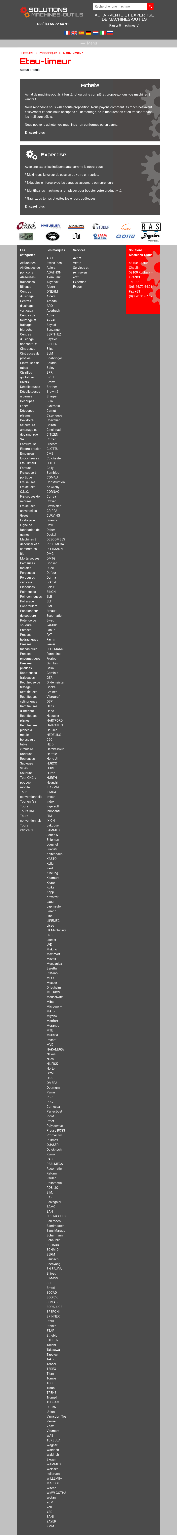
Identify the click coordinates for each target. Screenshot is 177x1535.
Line (50, 916)
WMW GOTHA (56, 1493)
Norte (50, 1068)
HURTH (52, 778)
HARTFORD (55, 720)
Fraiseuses (27, 482)
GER (50, 678)
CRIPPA (52, 511)
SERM (51, 1254)
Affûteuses (28, 263)
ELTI (49, 601)
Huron (51, 773)
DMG (50, 554)
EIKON (51, 592)
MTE (50, 1030)
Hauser (52, 730)
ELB (49, 596)
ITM (49, 816)
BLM (50, 353)
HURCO (52, 763)
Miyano (52, 1016)
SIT (49, 1283)
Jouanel (52, 844)
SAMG (51, 1207)
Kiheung (52, 873)
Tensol (51, 1364)
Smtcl (51, 1288)
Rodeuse (26, 754)
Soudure (26, 773)
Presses (25, 630)
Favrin (51, 639)
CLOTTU (52, 449)
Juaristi (52, 849)
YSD (49, 1512)
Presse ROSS (56, 1130)
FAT (49, 635)
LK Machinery (56, 930)
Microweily (54, 1006)
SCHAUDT (54, 1245)
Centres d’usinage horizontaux (28, 339)
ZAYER (51, 1521)
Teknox (52, 1359)
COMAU (52, 477)
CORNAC (53, 492)
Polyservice (55, 1126)
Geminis (52, 673)
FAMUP (52, 625)
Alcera (51, 296)
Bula (50, 401)
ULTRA (51, 1407)
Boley (50, 368)
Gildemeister (55, 682)
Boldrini (52, 363)
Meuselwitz (55, 997)
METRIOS (53, 992)
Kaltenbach (54, 854)
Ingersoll (53, 806)
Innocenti (53, 811)
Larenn (51, 911)
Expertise (79, 282)
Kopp (50, 892)
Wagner (52, 1445)
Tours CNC (27, 811)
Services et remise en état (80, 272)
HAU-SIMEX (55, 725)
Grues (24, 515)
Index (50, 801)
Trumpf (52, 1397)
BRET (50, 377)
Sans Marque (56, 1230)
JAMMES (53, 830)
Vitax (50, 1426)
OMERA (52, 1083)
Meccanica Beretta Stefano (54, 968)
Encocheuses (29, 458)
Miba (50, 1002)
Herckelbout (55, 749)
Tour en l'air (28, 801)
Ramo (51, 1154)
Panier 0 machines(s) (124, 25)
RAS (50, 1159)
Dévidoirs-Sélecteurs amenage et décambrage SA (29, 429)
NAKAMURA (55, 1049)
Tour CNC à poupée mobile (28, 782)
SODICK (52, 1297)
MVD (50, 1045)
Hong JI (52, 759)
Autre (50, 315)
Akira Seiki (54, 277)
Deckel (51, 534)
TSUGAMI (53, 1402)
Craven (51, 501)
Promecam (54, 1135)
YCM (50, 1502)
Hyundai (52, 782)
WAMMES (54, 1464)
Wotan (51, 1497)
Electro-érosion (30, 449)
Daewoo (52, 520)
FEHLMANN (55, 649)
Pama (51, 1092)
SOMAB (52, 1302)
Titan (50, 1374)
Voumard (53, 1431)
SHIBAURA (54, 1269)
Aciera (51, 268)
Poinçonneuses (31, 596)
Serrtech (52, 1259)
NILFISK (52, 1064)
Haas (50, 706)
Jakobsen (53, 825)
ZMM (50, 1526)
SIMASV (52, 1278)
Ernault (51, 611)
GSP (50, 701)
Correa (51, 496)
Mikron (51, 1011)
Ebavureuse (28, 444)
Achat (77, 258)
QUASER (52, 1145)
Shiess (51, 1273)
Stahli (50, 1321)
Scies (24, 768)
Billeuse (25, 287)
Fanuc (51, 630)
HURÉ (51, 768)
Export (77, 287)
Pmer (50, 1121)
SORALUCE (54, 1307)
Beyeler (52, 339)
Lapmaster (54, 906)
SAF (49, 1197)
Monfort (52, 1021)
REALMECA (55, 1164)
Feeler (51, 644)
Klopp (51, 882)
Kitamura (53, 878)
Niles (50, 1059)
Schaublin (53, 1240)
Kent (50, 868)
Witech (51, 1488)
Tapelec (52, 1354)
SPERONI (53, 1312)
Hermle (52, 754)
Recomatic (54, 1169)
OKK (50, 1078)
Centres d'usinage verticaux (27, 305)
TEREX (51, 1369)
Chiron (51, 425)
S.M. (50, 1192)
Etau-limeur (28, 463)
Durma (51, 577)
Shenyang (53, 1264)
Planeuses (27, 587)
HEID (50, 744)
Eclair (50, 587)
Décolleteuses (30, 387)
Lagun (51, 902)
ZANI (50, 1517)
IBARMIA (53, 787)
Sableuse (26, 763)
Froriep (51, 658)
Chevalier (53, 420)
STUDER (52, 1340)
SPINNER (53, 1316)
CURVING (53, 515)
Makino (52, 949)
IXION (51, 821)
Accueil (27, 52)
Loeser (51, 940)
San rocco (54, 1221)
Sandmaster (55, 1226)
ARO (50, 306)
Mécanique (48, 52)
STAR (50, 1331)
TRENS (51, 1393)
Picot (50, 1116)
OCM (50, 1073)
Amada (52, 301)
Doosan (52, 563)
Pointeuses (28, 592)
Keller (50, 863)
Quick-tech (54, 1149)
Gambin (52, 663)
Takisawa (53, 1350)
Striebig (52, 1335)
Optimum (53, 1087)
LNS (50, 935)
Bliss (50, 349)
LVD (49, 944)
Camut (51, 411)
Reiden (51, 1178)
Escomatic (54, 616)
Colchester (54, 458)
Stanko (51, 1326)
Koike (50, 887)
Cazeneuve (54, 415)
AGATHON (54, 272)
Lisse (50, 925)
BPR (50, 372)
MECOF (52, 978)
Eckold (51, 582)
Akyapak (53, 282)
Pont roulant (28, 606)
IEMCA (51, 792)
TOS (50, 1383)
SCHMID (52, 1250)
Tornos (51, 1378)
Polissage (27, 601)
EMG (50, 606)
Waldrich (53, 1450)
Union (51, 1412)
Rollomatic (54, 1183)
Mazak (51, 959)
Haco (50, 711)
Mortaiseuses (29, 558)
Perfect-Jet (54, 1111)
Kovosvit (53, 897)
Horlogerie (27, 520)
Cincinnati (54, 430)
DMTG (51, 558)
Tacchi (51, 1345)
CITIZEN (52, 434)
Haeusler (53, 716)
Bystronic (53, 406)
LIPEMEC (53, 921)
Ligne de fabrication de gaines (30, 529)
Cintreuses (27, 349)
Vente (77, 263)
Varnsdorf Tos (56, 1416)
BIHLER (52, 344)
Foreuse (25, 468)
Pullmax (52, 1140)
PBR (50, 1097)
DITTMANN (55, 549)
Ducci (50, 568)
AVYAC (51, 320)
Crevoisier (54, 506)
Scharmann (55, 1235)
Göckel (51, 687)
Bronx (51, 382)
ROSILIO (52, 1188)
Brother (52, 387)
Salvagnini (54, 1202)
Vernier (51, 1421)
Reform (52, 1173)
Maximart (53, 954)
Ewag (50, 620)
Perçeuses (27, 573)
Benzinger (54, 330)
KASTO (51, 859)
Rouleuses (27, 759)
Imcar (51, 797)
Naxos (51, 1054)
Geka (50, 668)
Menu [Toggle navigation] (88, 43)
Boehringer (54, 358)
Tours (24, 806)
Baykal (51, 325)
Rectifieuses (28, 692)
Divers (24, 382)
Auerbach (53, 310)
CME (50, 453)
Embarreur (27, 453)
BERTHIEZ (54, 334)
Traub (51, 1388)
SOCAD (52, 1292)
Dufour (51, 573)
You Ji (51, 1507)
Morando (53, 1026)
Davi (50, 525)
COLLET (52, 463)
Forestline (53, 654)
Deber (51, 530)
